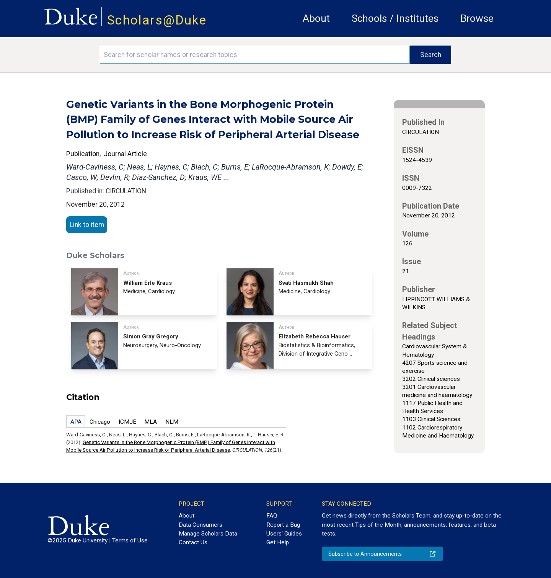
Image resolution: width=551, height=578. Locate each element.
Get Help (277, 542)
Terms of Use (130, 540)
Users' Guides (284, 533)
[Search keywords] (255, 55)
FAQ (271, 515)
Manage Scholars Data (208, 533)
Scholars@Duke (157, 20)
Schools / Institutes (395, 18)
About (316, 18)
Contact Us (193, 542)
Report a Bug (283, 524)
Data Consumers (200, 524)
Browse (477, 18)
